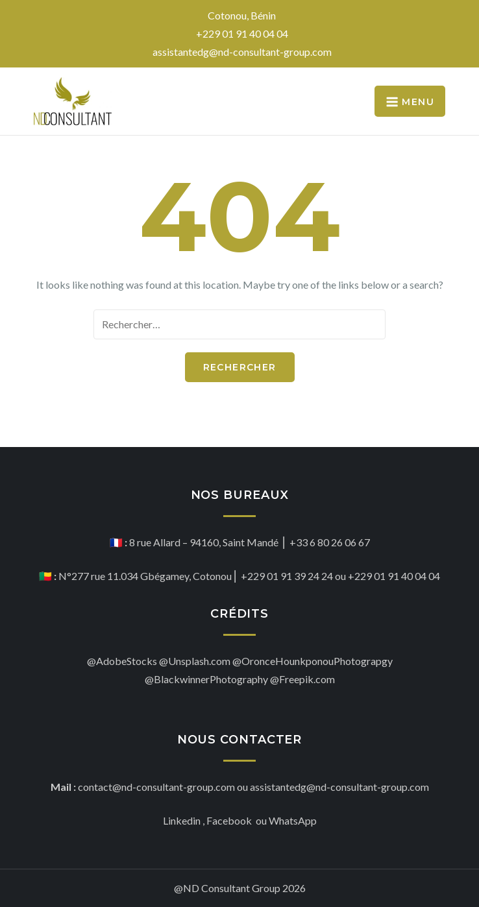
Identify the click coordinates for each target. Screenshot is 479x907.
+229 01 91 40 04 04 (242, 33)
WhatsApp (293, 820)
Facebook (230, 820)
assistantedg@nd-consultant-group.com (242, 51)
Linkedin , (183, 820)
